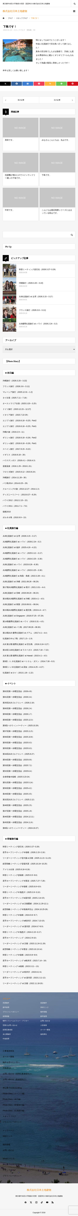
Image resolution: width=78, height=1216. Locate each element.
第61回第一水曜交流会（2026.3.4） (18, 697)
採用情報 (6, 1016)
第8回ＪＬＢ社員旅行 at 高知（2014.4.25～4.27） (24, 667)
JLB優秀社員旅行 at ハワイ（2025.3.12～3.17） (23, 553)
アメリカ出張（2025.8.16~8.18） (17, 869)
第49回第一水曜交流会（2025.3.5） (18, 794)
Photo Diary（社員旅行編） (14, 1111)
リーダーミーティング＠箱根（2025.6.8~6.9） (22, 886)
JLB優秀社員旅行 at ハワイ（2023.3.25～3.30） (23, 570)
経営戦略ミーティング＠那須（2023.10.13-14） (23, 949)
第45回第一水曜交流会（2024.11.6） (18, 822)
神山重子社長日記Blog (12, 1088)
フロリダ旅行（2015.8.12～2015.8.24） (20, 472)
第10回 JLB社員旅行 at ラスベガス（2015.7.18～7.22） (26, 650)
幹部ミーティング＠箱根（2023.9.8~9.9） (20, 955)
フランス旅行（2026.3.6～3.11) (16, 386)
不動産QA (7, 1068)
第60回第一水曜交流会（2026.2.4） (18, 708)
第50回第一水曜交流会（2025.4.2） (18, 788)
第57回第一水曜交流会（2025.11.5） (18, 731)
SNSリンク (44, 1007)
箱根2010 (7, 512)
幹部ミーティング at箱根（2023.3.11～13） (21, 966)
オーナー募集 (45, 1030)
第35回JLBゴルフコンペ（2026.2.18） (19, 703)
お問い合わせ (45, 1021)
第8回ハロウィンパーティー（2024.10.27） (21, 828)
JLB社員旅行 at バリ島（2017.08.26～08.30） (22, 627)
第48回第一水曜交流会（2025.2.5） (18, 805)
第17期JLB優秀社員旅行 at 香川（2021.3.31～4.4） (24, 587)
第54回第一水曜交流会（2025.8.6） (18, 760)
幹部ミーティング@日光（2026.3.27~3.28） (22, 847)
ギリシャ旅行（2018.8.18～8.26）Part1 (19, 443)
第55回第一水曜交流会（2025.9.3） (18, 742)
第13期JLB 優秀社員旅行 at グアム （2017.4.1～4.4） (25, 633)
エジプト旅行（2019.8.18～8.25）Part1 (19, 426)
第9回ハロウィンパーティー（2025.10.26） (21, 725)
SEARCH (74, 3)
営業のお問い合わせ (10, 1025)
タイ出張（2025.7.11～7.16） (15, 398)
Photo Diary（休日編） (12, 1099)
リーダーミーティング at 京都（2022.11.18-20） (23, 983)
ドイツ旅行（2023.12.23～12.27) (17, 409)
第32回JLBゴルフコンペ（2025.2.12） (19, 799)
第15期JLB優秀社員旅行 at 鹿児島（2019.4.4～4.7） (25, 610)
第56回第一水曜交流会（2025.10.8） (18, 737)
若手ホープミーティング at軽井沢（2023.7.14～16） (25, 960)
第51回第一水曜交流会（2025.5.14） (18, 782)
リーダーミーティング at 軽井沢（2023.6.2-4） (23, 972)
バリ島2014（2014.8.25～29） (16, 483)
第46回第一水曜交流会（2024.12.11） (19, 817)
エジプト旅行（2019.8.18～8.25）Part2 (19, 420)
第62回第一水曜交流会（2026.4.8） (18, 691)
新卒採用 (6, 1007)
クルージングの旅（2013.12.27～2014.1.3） (21, 489)
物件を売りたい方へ (11, 1062)
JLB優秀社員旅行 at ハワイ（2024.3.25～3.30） (23, 559)
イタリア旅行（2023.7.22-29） (16, 415)
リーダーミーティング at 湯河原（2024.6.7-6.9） (23, 926)
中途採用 (6, 1039)
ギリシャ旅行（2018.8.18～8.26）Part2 (19, 438)
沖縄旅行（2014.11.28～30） (15, 477)
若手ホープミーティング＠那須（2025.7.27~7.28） (24, 881)
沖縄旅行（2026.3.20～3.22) (15, 381)
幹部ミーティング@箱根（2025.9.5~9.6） (20, 875)
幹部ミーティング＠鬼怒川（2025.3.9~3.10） (22, 892)
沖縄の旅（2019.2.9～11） (14, 432)
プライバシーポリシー (11, 1012)
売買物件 (6, 1003)
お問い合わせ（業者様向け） (15, 1079)
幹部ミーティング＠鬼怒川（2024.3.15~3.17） (23, 932)
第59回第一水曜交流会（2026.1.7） (18, 714)
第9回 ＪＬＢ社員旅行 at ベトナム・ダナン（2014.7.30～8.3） (29, 661)
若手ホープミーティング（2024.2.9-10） (20, 938)
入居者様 (43, 1025)
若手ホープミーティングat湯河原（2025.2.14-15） (24, 898)
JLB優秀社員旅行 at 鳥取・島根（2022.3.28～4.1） (24, 576)
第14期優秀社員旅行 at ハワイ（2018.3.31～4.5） (24, 621)
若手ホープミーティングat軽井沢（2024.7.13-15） (24, 921)
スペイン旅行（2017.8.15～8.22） (17, 449)
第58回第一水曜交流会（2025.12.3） (18, 720)
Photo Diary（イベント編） (14, 1093)
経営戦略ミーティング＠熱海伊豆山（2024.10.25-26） (26, 909)
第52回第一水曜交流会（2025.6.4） (18, 771)
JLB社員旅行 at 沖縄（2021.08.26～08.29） (21, 581)
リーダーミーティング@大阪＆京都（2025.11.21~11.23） (27, 858)
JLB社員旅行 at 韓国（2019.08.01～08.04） (21, 604)
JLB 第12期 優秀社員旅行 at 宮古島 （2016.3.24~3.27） (26, 644)
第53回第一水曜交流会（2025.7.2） (18, 765)
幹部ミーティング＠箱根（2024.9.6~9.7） (20, 915)
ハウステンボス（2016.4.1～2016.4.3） (19, 460)
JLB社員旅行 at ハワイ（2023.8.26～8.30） (21, 564)
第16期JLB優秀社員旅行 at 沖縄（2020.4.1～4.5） (24, 599)
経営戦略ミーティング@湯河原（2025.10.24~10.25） (25, 864)
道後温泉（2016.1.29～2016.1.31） (18, 466)
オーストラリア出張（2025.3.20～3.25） (20, 403)
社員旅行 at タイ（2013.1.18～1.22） (19, 673)
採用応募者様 (7, 1030)
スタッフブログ (19, 30)
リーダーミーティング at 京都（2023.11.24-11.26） (25, 943)
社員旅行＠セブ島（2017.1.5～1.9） (18, 638)
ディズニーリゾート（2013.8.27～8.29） (20, 495)
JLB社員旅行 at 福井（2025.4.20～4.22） (20, 547)
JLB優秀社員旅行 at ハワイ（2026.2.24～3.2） (22, 542)
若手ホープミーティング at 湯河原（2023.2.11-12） (25, 978)
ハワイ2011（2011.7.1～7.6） (15, 506)
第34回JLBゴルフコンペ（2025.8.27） (19, 754)
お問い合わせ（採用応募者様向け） (18, 1074)
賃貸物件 (43, 1003)
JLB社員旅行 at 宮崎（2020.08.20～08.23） (21, 593)
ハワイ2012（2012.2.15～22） (16, 500)
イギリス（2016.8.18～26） (15, 455)
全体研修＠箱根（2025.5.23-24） (17, 777)
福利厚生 (43, 1034)
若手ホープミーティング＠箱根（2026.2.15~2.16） (24, 852)
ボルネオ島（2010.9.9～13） (15, 517)
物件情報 (43, 1012)
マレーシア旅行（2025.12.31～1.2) (17, 392)
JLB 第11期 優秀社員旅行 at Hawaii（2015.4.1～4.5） (25, 656)
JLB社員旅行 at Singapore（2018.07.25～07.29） (24, 616)
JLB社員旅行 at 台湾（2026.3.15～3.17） (20, 536)
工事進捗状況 (8, 1051)
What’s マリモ (9, 1159)
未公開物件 (7, 1034)
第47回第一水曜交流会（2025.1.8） (18, 811)
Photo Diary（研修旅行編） (14, 1105)
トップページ (8, 1130)
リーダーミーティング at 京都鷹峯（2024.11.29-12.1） (26, 904)
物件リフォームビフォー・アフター (16, 1021)
